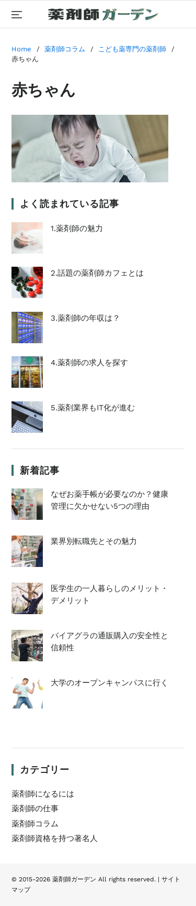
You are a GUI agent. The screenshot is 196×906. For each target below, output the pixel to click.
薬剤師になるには (42, 794)
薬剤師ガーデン (74, 879)
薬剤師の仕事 (35, 808)
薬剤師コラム (35, 823)
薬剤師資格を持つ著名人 (54, 838)
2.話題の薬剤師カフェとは (77, 282)
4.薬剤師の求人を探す (69, 372)
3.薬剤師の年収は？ (65, 327)
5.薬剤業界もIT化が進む (73, 417)
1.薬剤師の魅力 (57, 238)
